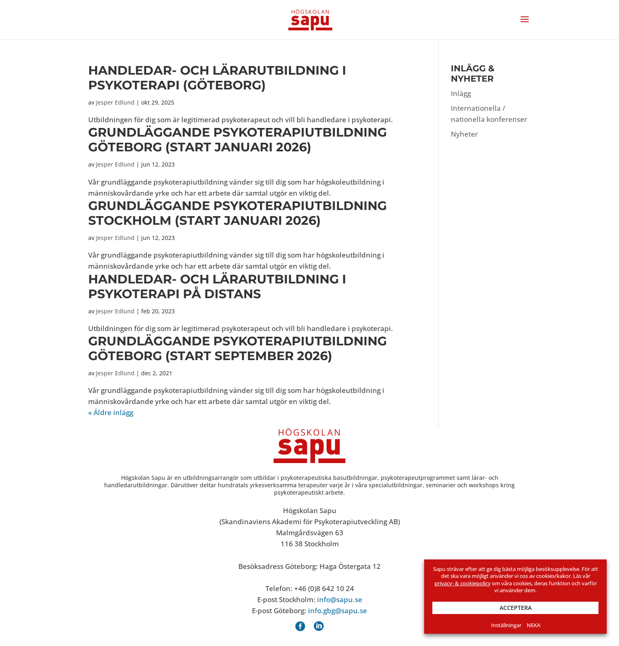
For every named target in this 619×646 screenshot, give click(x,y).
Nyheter (464, 134)
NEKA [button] (533, 625)
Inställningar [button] (506, 625)
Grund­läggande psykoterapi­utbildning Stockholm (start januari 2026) (237, 213)
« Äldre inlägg (110, 412)
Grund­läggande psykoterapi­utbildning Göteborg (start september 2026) (237, 348)
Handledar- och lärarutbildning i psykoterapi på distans (217, 286)
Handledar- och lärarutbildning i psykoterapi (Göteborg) (217, 78)
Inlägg (461, 93)
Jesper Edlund (115, 102)
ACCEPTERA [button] (516, 608)
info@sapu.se (339, 599)
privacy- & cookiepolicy (462, 583)
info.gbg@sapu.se (337, 610)
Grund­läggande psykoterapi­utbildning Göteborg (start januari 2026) (237, 140)
